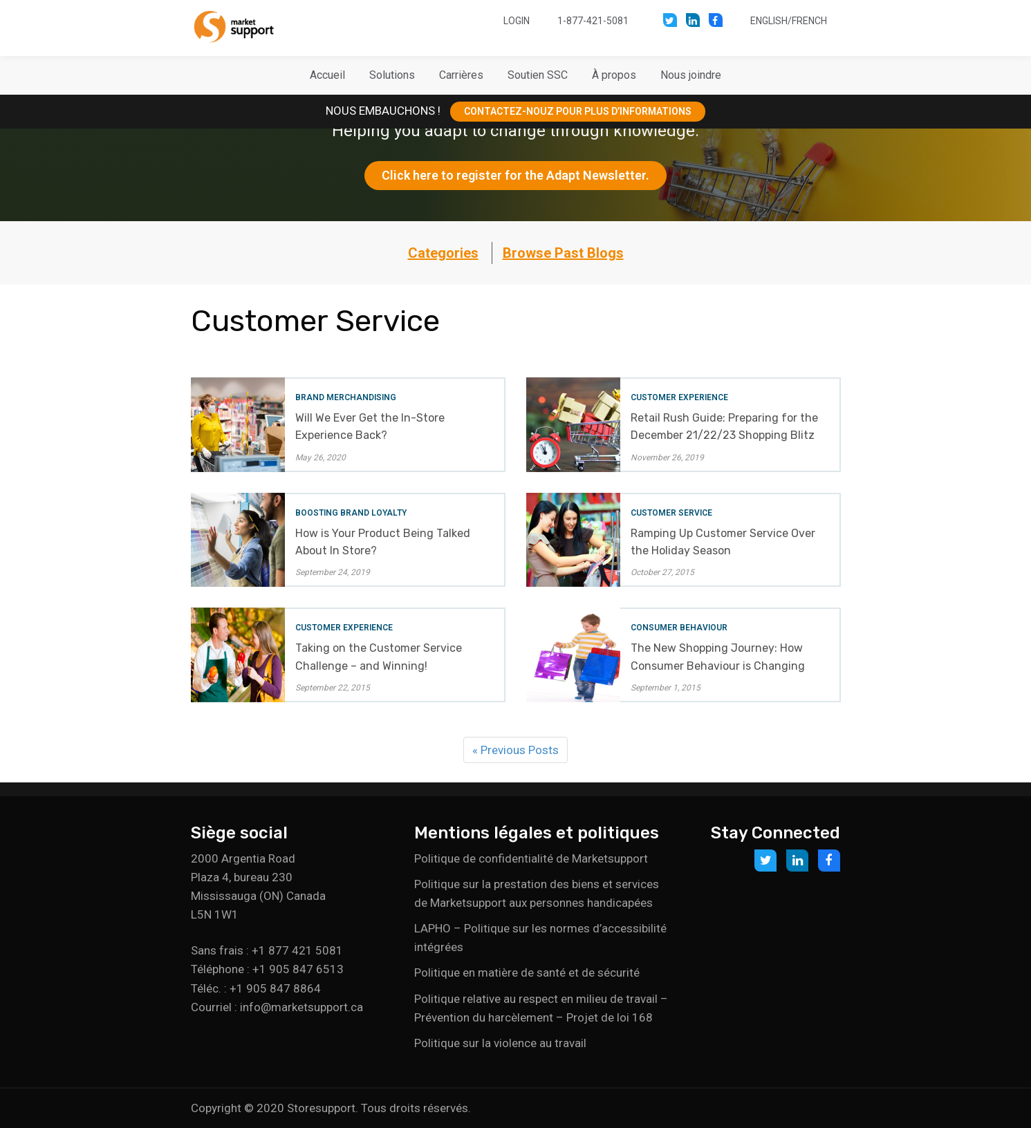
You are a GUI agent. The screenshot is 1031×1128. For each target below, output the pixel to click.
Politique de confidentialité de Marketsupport (531, 858)
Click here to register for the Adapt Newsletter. (515, 175)
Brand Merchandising (345, 397)
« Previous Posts (515, 750)
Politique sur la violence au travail (500, 1043)
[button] (392, 75)
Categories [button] (443, 253)
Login (516, 20)
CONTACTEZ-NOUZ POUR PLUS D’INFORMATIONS (577, 111)
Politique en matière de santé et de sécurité (527, 972)
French (809, 20)
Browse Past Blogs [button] (563, 253)
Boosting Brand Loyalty (351, 513)
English (769, 20)
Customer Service (671, 513)
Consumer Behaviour (679, 627)
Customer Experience (679, 397)
